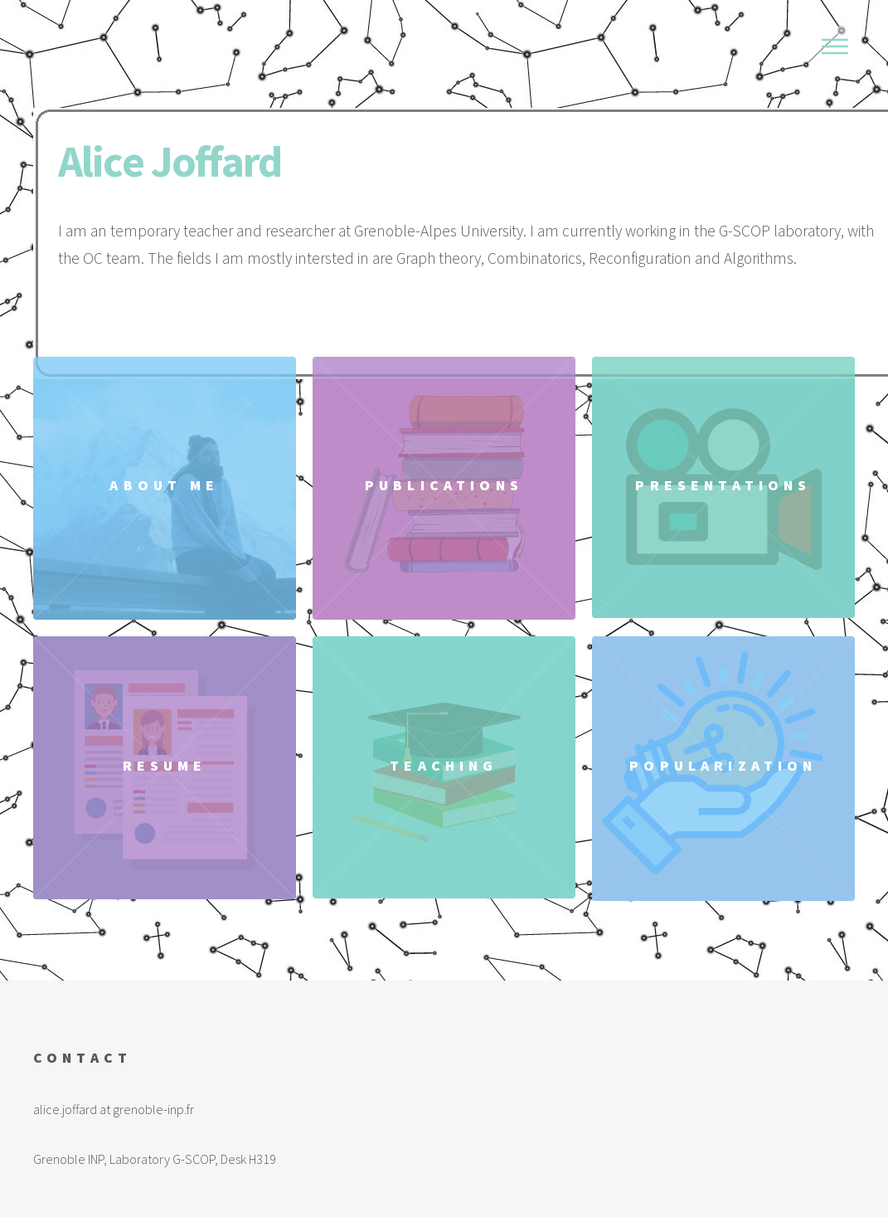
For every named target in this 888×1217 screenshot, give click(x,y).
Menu (834, 46)
